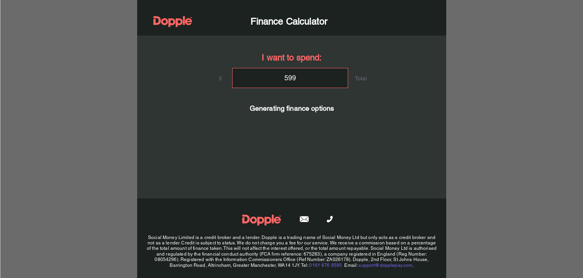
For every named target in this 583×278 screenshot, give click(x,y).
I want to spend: (291, 58)
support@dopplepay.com (385, 265)
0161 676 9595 (325, 265)
